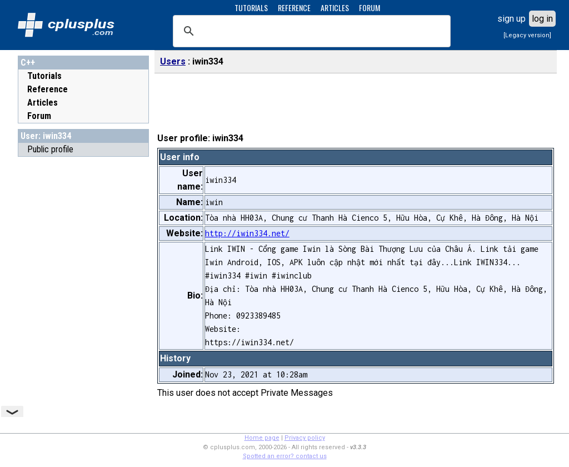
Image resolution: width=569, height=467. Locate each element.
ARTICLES (335, 7)
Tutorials (44, 76)
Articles (42, 102)
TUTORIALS (251, 7)
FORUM (369, 7)
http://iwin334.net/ (247, 233)
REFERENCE (294, 7)
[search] (310, 31)
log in (542, 18)
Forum (39, 116)
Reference (47, 89)
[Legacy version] (527, 35)
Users (173, 61)
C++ (28, 62)
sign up (511, 18)
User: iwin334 (46, 136)
